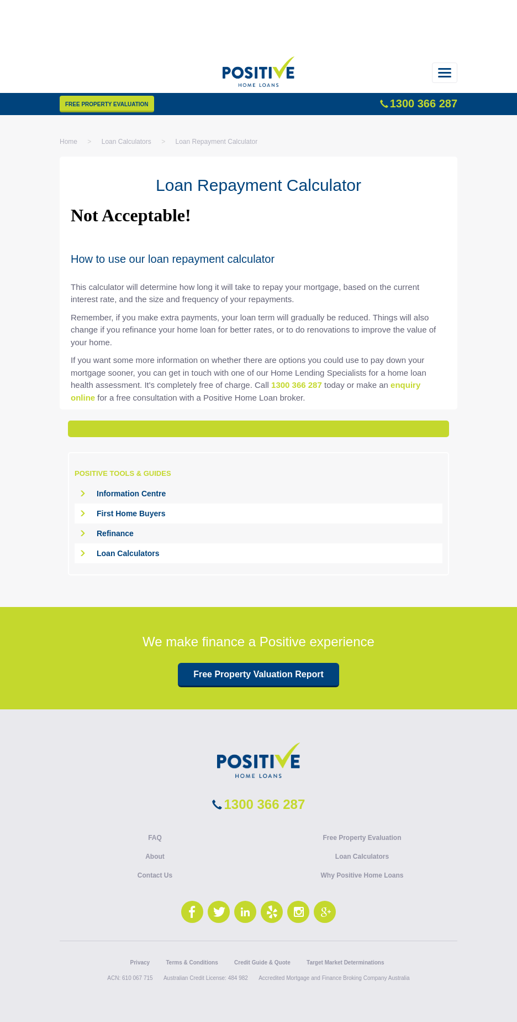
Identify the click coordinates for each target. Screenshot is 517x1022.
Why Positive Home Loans (361, 875)
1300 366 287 (423, 103)
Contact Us (155, 875)
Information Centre (131, 493)
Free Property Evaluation (107, 104)
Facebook (192, 912)
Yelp (272, 912)
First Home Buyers (131, 513)
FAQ (155, 838)
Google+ (325, 912)
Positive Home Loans (258, 77)
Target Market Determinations (345, 962)
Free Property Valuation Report (258, 674)
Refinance (115, 533)
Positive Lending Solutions (258, 761)
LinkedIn (245, 912)
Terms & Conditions (192, 962)
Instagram (298, 912)
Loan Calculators (128, 553)
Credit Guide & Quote (262, 962)
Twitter (219, 912)
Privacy (140, 962)
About (155, 856)
